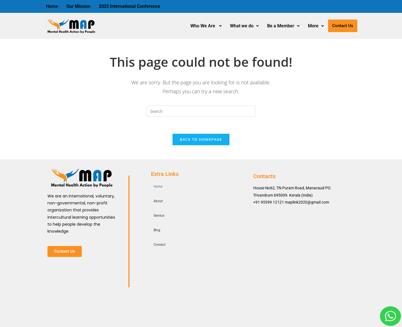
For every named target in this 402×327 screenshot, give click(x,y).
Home (52, 6)
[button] (206, 26)
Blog (157, 230)
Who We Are (206, 25)
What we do (244, 25)
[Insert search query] (201, 111)
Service (159, 216)
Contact (160, 245)
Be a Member (283, 25)
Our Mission (78, 6)
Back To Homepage (201, 139)
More (316, 25)
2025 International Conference (129, 6)
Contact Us (342, 25)
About (158, 201)
